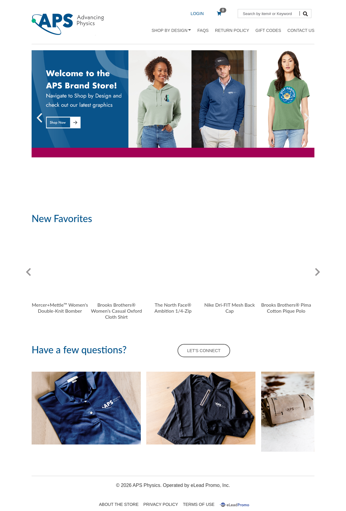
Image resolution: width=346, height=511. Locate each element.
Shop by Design (171, 30)
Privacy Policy (161, 504)
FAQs (203, 30)
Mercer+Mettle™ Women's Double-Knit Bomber (60, 308)
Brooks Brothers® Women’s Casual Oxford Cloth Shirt (116, 311)
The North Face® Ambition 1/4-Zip (172, 308)
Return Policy (232, 30)
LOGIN (197, 13)
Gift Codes (268, 30)
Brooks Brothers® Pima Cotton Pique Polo (286, 308)
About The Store (118, 504)
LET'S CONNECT (204, 350)
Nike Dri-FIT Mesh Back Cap (229, 308)
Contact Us (300, 30)
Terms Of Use (199, 504)
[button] (39, 118)
